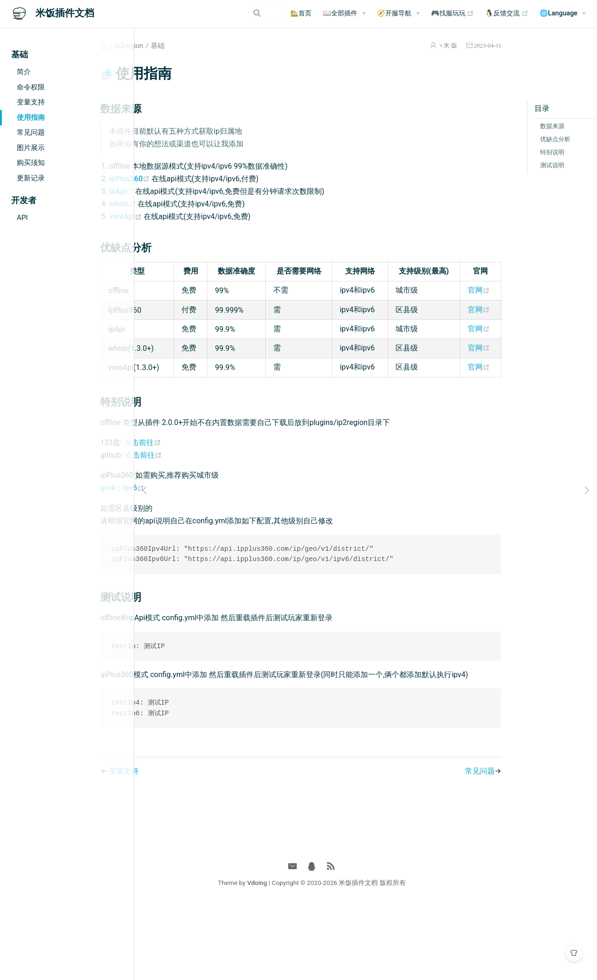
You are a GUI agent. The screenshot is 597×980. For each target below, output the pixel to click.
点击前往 (201, 501)
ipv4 (170, 546)
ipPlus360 (189, 178)
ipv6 (192, 546)
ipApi (181, 191)
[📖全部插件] (344, 13)
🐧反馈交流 (506, 13)
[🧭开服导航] (398, 13)
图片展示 (31, 148)
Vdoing (311, 955)
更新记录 (31, 178)
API (22, 217)
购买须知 (31, 162)
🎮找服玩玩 (452, 13)
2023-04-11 (448, 45)
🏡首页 (301, 13)
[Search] (235, 13)
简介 (24, 72)
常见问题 (31, 132)
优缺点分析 (515, 139)
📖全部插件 (340, 13)
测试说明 (512, 165)
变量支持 (31, 102)
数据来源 (512, 126)
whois (182, 203)
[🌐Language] (563, 13)
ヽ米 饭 (407, 45)
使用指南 (31, 117)
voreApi (185, 216)
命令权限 (31, 87)
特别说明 (512, 152)
